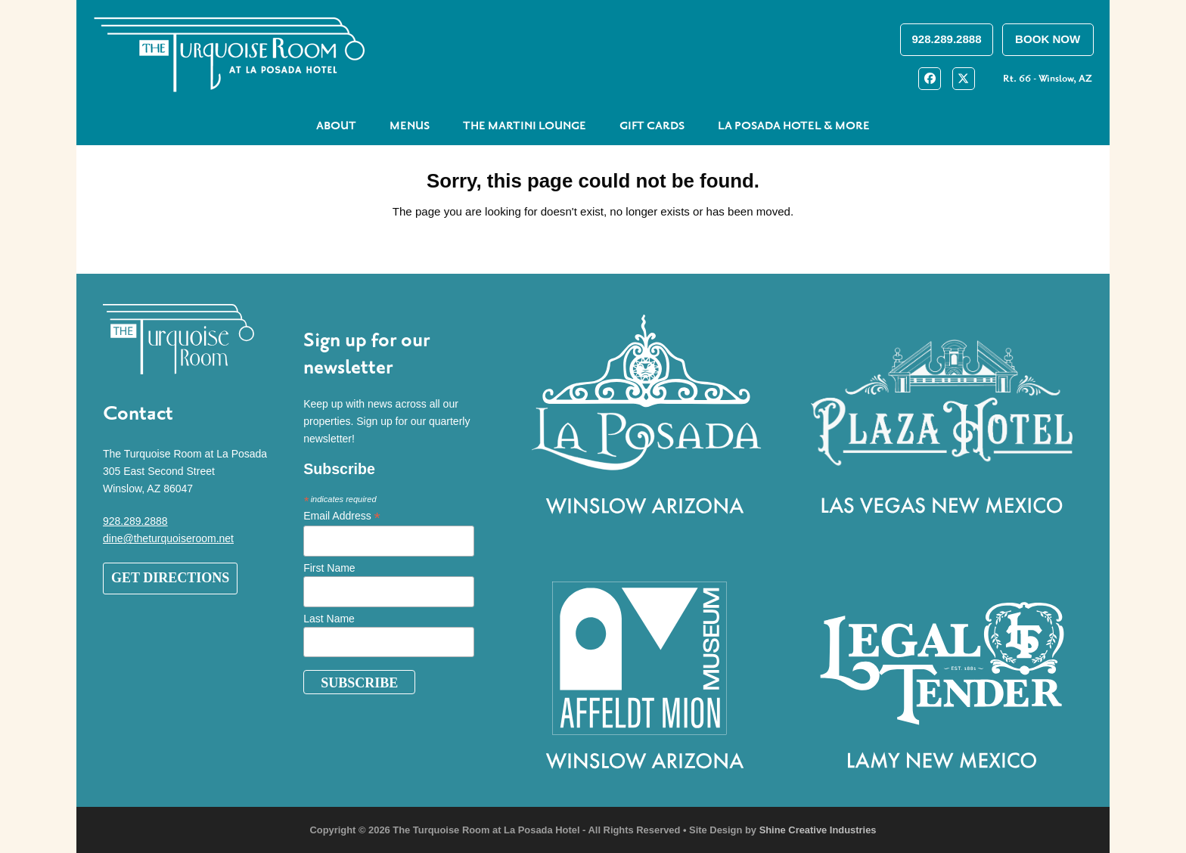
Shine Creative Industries (818, 830)
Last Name (329, 619)
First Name (329, 568)
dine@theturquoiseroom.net (168, 538)
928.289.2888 (135, 521)
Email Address (341, 516)
